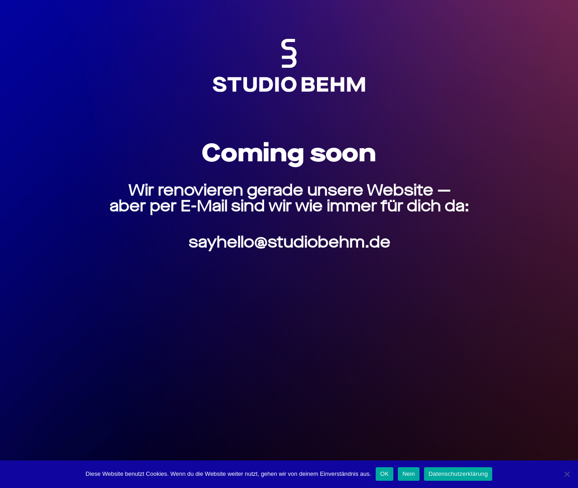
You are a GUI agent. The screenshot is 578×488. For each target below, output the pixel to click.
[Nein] (566, 474)
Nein (408, 473)
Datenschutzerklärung (458, 473)
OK (384, 473)
